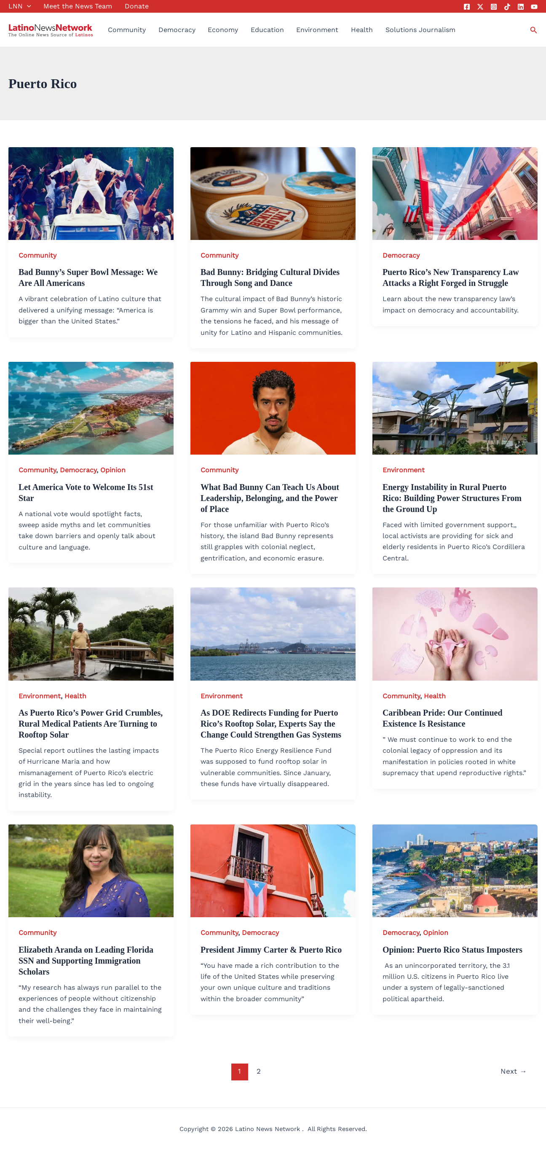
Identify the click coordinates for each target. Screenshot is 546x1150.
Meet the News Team (77, 6)
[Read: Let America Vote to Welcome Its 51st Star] (91, 408)
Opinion (113, 470)
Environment (317, 30)
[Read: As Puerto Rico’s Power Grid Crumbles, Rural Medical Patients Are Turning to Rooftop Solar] (91, 633)
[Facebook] (466, 6)
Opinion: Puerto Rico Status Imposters (452, 949)
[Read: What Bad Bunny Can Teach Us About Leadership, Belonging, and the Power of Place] (273, 408)
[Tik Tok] (507, 6)
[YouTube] (534, 6)
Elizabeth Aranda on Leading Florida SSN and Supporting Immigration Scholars (86, 960)
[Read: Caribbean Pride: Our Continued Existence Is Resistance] (455, 633)
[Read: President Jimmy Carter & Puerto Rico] (273, 870)
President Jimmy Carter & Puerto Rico (271, 949)
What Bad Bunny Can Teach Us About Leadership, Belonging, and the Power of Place (270, 498)
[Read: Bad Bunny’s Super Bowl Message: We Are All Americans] (91, 193)
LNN (19, 6)
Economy (223, 30)
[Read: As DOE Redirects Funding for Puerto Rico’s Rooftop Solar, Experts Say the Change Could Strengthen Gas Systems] (273, 633)
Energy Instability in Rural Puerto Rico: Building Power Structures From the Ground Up (452, 498)
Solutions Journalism (420, 30)
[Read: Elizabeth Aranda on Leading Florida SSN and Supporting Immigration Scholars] (91, 870)
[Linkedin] (520, 6)
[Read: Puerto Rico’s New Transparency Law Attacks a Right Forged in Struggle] (455, 193)
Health (362, 30)
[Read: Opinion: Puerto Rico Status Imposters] (455, 870)
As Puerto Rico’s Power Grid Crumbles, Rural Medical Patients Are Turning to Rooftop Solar (91, 723)
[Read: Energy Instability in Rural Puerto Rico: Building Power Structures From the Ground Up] (455, 408)
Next (513, 1071)
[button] (27, 6)
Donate (137, 6)
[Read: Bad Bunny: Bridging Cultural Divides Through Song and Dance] (273, 193)
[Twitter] (480, 6)
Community (127, 30)
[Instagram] (493, 6)
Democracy (176, 30)
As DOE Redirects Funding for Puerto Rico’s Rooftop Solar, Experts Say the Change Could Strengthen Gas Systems (271, 723)
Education (267, 30)
